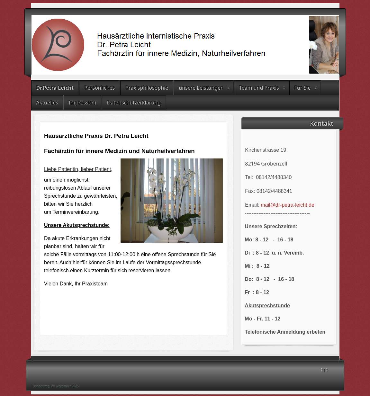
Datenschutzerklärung (134, 102)
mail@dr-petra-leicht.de (287, 205)
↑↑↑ (324, 369)
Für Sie (302, 87)
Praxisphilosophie (146, 87)
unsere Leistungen (201, 87)
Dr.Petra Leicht (55, 87)
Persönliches (99, 87)
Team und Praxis (259, 87)
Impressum (82, 102)
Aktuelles (47, 102)
